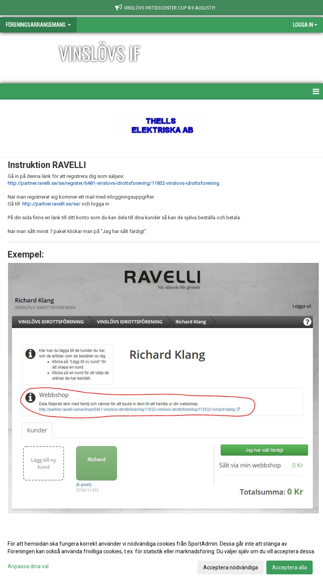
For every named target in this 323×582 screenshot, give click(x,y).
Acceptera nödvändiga (230, 567)
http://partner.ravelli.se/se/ (51, 204)
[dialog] (161, 555)
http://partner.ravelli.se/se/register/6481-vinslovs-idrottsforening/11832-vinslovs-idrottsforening (113, 183)
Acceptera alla (289, 567)
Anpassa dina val (28, 566)
